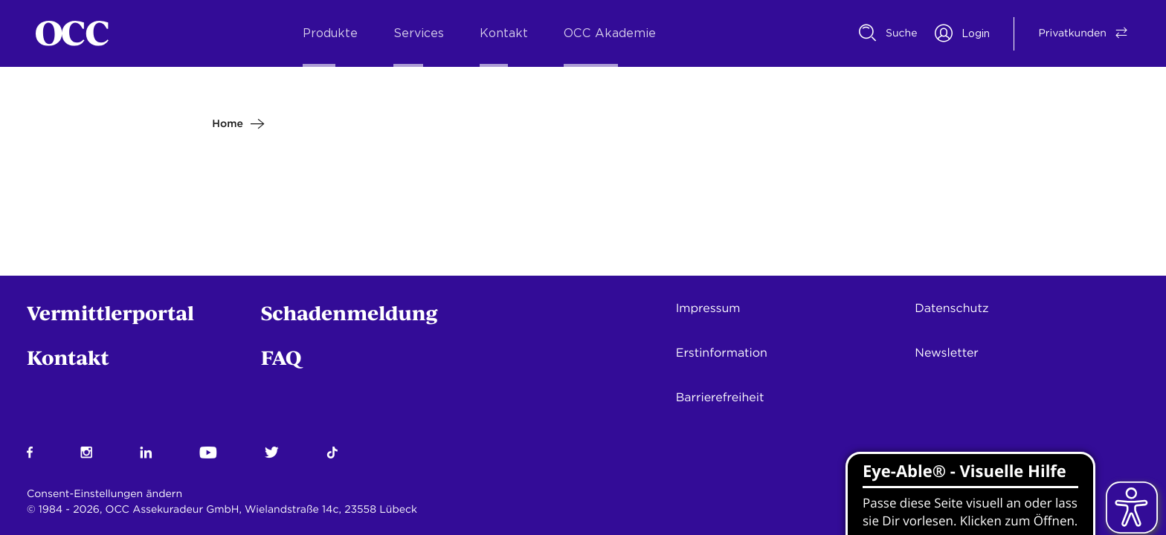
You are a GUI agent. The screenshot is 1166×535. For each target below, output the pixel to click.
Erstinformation (721, 353)
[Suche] (888, 33)
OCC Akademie (610, 33)
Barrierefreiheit (720, 397)
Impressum (708, 308)
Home (227, 124)
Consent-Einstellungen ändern (104, 494)
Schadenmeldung (349, 312)
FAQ (281, 357)
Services (418, 33)
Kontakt (504, 33)
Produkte (330, 33)
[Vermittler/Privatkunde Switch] (1072, 33)
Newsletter (947, 353)
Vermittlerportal (110, 312)
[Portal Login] (962, 33)
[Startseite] (72, 33)
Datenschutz (951, 308)
